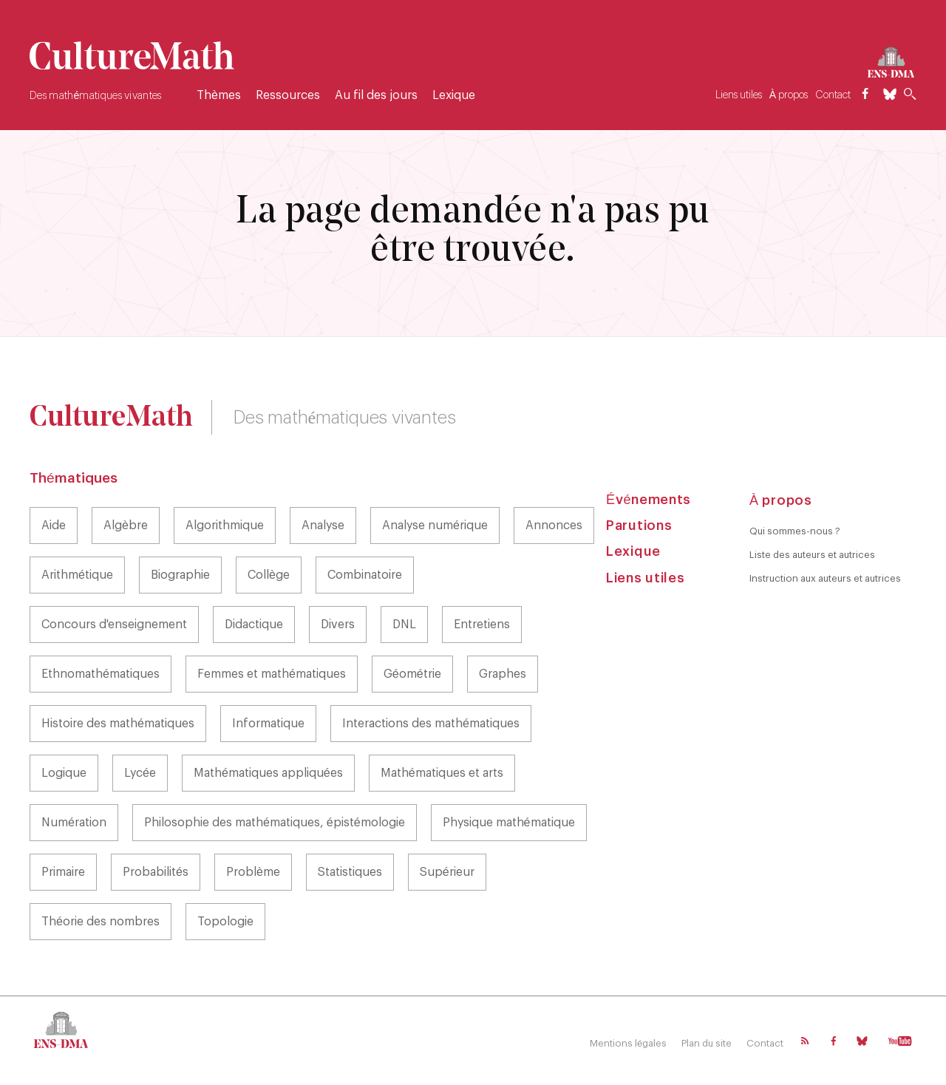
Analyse (323, 525)
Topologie (225, 922)
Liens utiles (738, 95)
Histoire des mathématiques (117, 723)
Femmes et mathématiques (271, 674)
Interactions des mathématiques (431, 723)
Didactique (254, 624)
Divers (338, 624)
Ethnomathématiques (100, 674)
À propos (788, 95)
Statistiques (350, 872)
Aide (53, 525)
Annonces (553, 525)
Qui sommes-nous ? (794, 531)
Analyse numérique (435, 525)
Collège (269, 575)
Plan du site (706, 1043)
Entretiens (482, 624)
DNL (404, 624)
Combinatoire (364, 575)
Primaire (63, 872)
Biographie (180, 575)
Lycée (140, 773)
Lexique (453, 95)
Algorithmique (225, 525)
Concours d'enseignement (114, 624)
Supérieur (447, 872)
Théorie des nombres (100, 922)
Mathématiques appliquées (268, 773)
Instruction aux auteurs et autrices (825, 578)
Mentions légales (628, 1043)
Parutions (639, 525)
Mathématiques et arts (442, 773)
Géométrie (412, 674)
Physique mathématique (509, 823)
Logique (63, 773)
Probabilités (155, 872)
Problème (253, 872)
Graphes (502, 674)
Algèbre (125, 525)
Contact (833, 95)
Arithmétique (77, 575)
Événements (648, 499)
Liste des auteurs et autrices (812, 554)
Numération (73, 823)
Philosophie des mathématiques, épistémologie (274, 823)
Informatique (268, 723)
